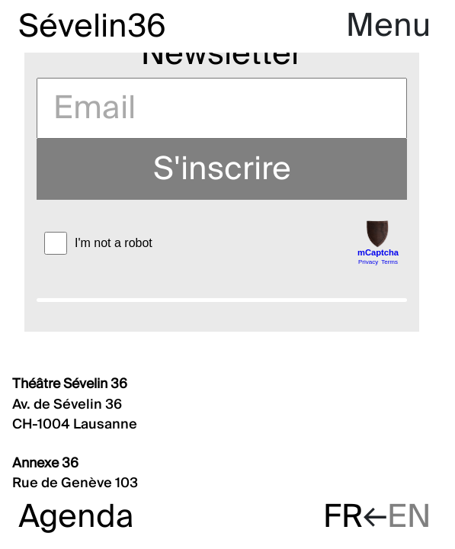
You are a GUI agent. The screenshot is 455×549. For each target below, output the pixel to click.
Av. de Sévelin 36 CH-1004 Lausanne (74, 404)
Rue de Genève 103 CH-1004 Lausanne (75, 483)
